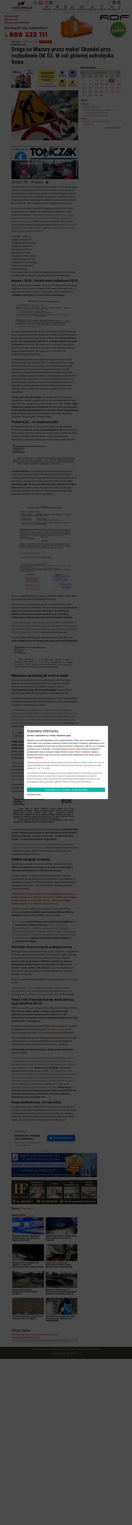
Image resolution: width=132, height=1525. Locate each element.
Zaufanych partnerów (68, 749)
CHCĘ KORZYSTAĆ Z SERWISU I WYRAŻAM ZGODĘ (66, 790)
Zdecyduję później (34, 794)
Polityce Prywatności (83, 752)
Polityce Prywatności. (83, 782)
